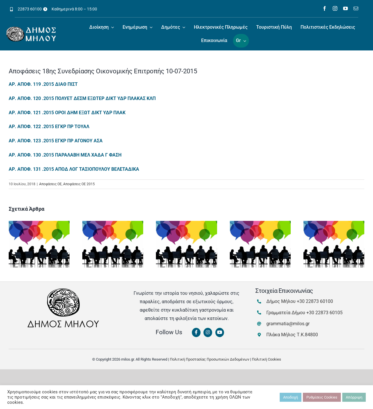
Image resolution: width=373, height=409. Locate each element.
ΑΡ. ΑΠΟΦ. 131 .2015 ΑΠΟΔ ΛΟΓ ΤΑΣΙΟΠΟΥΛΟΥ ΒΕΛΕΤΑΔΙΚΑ (74, 169)
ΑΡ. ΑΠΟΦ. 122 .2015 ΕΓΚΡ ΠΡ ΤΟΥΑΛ (49, 126)
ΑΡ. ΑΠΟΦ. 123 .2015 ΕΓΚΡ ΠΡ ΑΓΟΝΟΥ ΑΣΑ (56, 140)
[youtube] (345, 8)
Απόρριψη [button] (354, 397)
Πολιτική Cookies (266, 359)
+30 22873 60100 (315, 301)
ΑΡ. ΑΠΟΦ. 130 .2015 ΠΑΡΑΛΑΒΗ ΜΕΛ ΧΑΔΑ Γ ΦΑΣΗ (65, 155)
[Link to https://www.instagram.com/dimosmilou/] (207, 332)
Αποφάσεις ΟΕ (50, 184)
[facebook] (324, 8)
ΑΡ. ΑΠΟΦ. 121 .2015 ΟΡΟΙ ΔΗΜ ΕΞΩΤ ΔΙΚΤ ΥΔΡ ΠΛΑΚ (67, 112)
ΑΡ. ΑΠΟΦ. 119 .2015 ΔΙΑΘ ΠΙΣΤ (43, 84)
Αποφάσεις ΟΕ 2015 (79, 184)
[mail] (356, 8)
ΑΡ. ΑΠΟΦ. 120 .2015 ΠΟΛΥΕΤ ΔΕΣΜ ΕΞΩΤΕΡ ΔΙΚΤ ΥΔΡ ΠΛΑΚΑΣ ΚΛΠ (82, 98)
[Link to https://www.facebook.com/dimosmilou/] (196, 332)
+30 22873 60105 (324, 312)
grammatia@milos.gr (288, 323)
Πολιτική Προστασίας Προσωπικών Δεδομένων (209, 359)
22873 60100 (30, 9)
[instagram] (335, 8)
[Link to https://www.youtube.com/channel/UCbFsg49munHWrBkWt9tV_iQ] (219, 332)
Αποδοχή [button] (290, 397)
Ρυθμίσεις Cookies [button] (321, 397)
